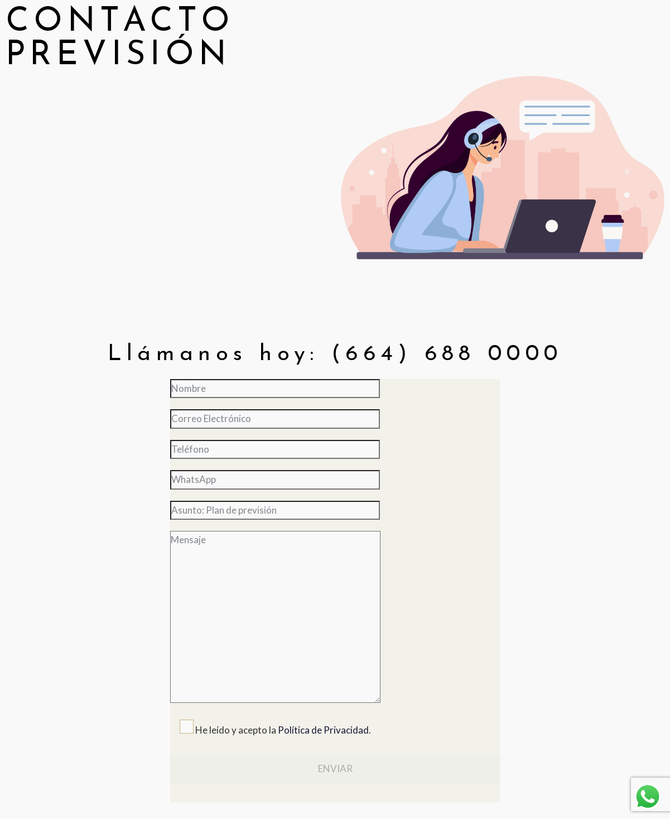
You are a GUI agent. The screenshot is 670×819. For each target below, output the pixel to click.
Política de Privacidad (323, 730)
